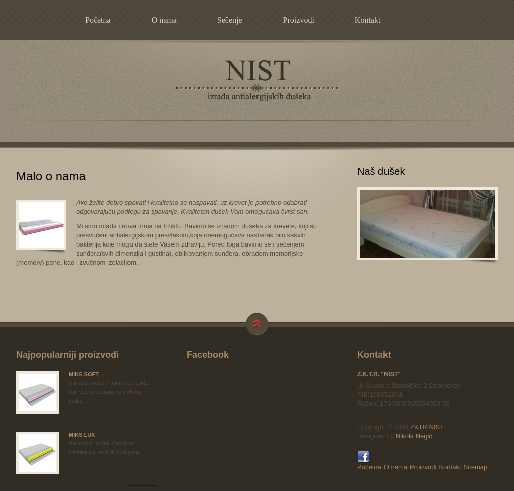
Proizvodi (298, 20)
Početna (98, 20)
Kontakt (368, 20)
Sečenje (229, 20)
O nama (164, 20)
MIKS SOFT (84, 374)
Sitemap (476, 467)
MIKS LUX (82, 435)
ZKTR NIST (427, 427)
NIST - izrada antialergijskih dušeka (257, 80)
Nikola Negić (414, 436)
